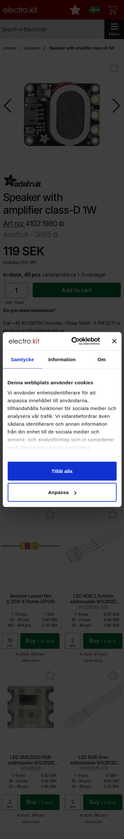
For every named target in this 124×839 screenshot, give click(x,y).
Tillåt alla (62, 471)
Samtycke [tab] (22, 359)
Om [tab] (101, 359)
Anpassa (62, 492)
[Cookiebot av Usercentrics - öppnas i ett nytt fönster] (74, 341)
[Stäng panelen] (114, 341)
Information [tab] (62, 359)
